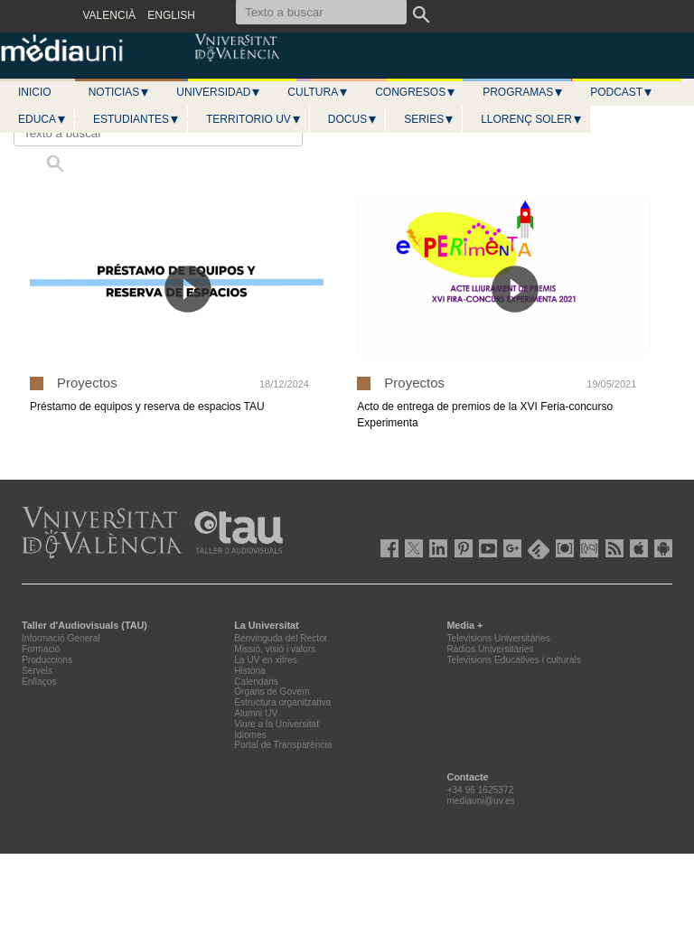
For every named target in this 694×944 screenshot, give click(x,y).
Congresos (415, 92)
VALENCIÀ (109, 15)
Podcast (621, 92)
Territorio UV (254, 119)
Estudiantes (136, 119)
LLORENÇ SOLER (532, 119)
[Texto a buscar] (158, 132)
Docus (353, 119)
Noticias (120, 92)
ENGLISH (171, 15)
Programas (523, 92)
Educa (42, 119)
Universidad (218, 92)
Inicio (35, 92)
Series (429, 119)
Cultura (318, 92)
